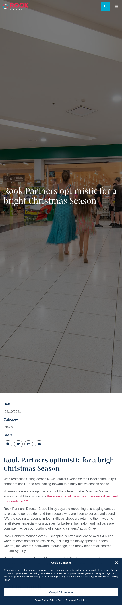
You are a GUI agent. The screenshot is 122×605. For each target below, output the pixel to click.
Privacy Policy (57, 600)
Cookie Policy (41, 600)
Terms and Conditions (76, 600)
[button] (116, 563)
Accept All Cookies (61, 592)
